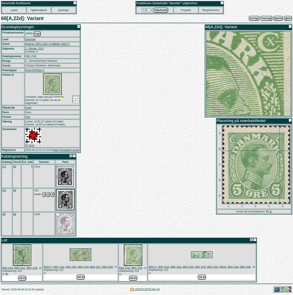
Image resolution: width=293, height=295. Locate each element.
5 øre (28, 108)
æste (278, 18)
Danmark (30, 39)
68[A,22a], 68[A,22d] (130, 268)
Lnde (14, 10)
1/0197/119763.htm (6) (147, 289)
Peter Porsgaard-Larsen (65, 150)
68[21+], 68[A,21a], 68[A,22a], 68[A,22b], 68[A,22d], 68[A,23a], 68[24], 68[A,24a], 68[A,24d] (199, 267)
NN (4, 190)
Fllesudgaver (38, 10)
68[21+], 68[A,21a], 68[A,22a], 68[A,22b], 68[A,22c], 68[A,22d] (78, 267)
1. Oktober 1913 (34, 48)
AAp (27, 117)
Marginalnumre (210, 10)
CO (4, 167)
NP (4, 214)
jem (288, 18)
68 (14, 167)
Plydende (160, 10)
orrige (254, 18)
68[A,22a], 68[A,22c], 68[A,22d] (19, 268)
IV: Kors (29, 145)
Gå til (22, 278)
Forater (186, 10)
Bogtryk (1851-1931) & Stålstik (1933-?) (47, 44)
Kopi (37, 33)
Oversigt (266, 18)
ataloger (63, 10)
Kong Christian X (34, 70)
